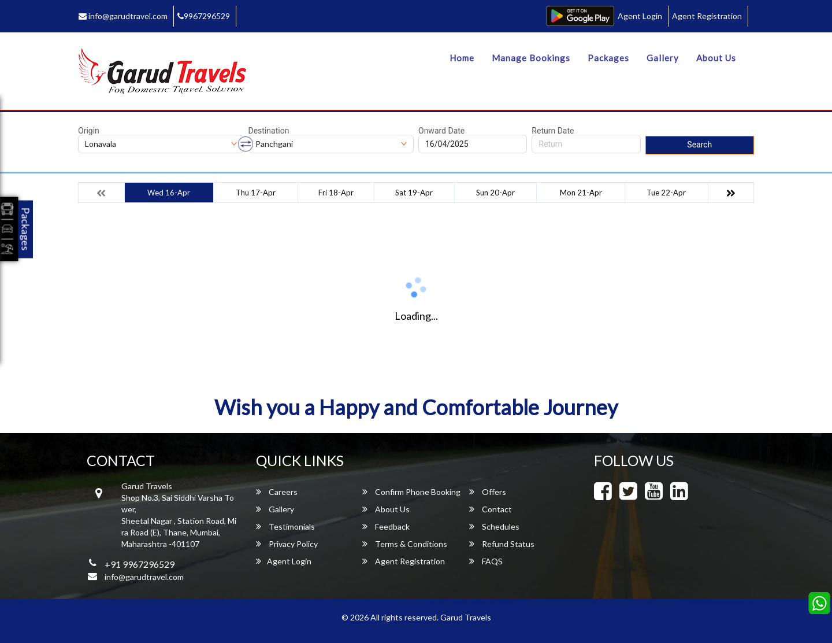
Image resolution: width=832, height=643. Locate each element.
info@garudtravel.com (123, 16)
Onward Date (441, 131)
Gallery (663, 58)
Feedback (386, 526)
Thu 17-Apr (256, 192)
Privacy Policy (287, 544)
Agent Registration (707, 16)
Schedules (494, 526)
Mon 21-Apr (581, 192)
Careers (277, 492)
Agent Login (640, 16)
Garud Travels (465, 617)
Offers (487, 492)
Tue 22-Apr (666, 192)
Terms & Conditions (404, 544)
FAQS (486, 561)
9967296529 (203, 16)
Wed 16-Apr (168, 192)
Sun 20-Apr (495, 192)
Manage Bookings (531, 58)
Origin (88, 131)
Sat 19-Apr (414, 192)
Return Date (553, 131)
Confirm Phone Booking (411, 492)
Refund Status (501, 544)
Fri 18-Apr (336, 192)
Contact (490, 509)
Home (462, 58)
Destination (268, 131)
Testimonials (285, 526)
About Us (716, 58)
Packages (608, 58)
